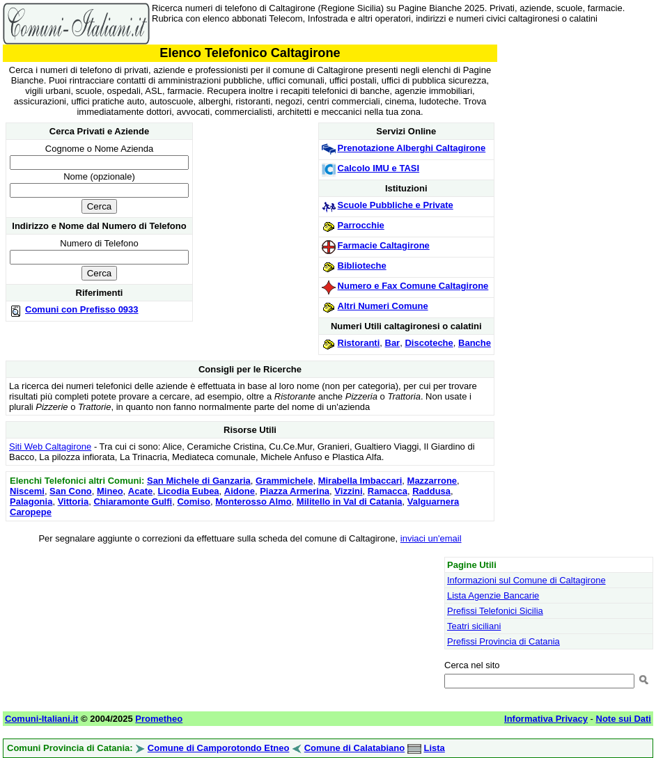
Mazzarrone (432, 480)
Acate (140, 491)
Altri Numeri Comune (383, 306)
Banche (474, 343)
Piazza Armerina (294, 491)
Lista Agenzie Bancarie (493, 595)
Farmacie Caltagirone (384, 245)
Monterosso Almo (253, 501)
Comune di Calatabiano (354, 748)
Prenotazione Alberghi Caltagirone (412, 148)
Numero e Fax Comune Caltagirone (413, 286)
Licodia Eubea (188, 491)
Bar (392, 343)
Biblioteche (362, 265)
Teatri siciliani (474, 626)
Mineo (110, 491)
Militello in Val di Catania (350, 501)
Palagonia (31, 501)
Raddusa (431, 491)
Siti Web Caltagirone (50, 446)
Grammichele (284, 480)
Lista (433, 748)
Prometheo (158, 718)
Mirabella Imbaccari (360, 480)
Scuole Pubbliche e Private (395, 205)
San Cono (70, 491)
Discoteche (429, 343)
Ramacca (387, 491)
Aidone (239, 491)
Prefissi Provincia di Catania (503, 641)
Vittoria (73, 501)
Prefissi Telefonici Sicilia (495, 611)
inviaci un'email (431, 538)
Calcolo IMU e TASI (379, 168)
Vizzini (348, 491)
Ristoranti (359, 343)
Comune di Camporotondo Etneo (219, 748)
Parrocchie (361, 225)
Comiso (193, 501)
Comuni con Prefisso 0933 (82, 309)
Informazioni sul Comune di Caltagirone (526, 580)
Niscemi (27, 491)
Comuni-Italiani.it (41, 718)
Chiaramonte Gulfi (132, 501)
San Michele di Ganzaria (199, 480)
